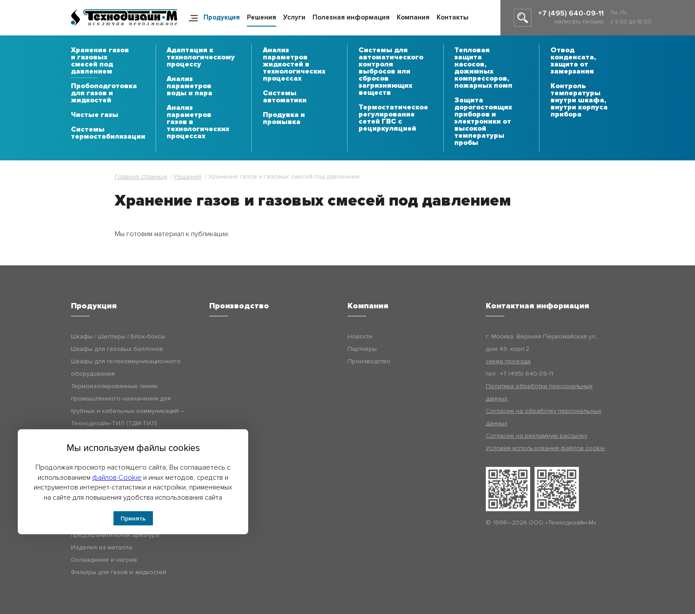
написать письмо (579, 21)
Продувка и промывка (284, 118)
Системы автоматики (285, 97)
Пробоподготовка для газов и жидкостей (104, 93)
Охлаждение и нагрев (104, 559)
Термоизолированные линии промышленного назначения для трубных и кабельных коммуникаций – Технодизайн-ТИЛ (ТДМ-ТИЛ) (127, 404)
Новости (360, 336)
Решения (261, 17)
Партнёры (362, 349)
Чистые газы (94, 115)
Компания (413, 17)
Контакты (453, 17)
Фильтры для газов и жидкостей (118, 572)
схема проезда (508, 361)
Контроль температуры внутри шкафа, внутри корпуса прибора (579, 100)
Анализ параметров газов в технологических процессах (198, 122)
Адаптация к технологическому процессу (201, 58)
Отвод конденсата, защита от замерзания (573, 61)
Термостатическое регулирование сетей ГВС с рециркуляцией (393, 118)
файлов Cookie (116, 477)
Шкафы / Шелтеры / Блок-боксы (118, 336)
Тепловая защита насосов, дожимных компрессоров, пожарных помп (483, 68)
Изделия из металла (101, 547)
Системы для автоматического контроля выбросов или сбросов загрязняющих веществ (391, 72)
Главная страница (141, 176)
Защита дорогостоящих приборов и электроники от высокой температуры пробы (483, 122)
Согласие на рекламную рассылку (536, 435)
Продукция (221, 17)
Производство (369, 361)
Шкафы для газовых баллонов (117, 349)
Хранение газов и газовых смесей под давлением (100, 61)
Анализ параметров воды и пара (189, 86)
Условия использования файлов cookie (545, 448)
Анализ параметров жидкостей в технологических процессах (294, 65)
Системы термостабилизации (108, 133)
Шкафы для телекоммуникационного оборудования (126, 367)
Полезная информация (351, 17)
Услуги (294, 17)
